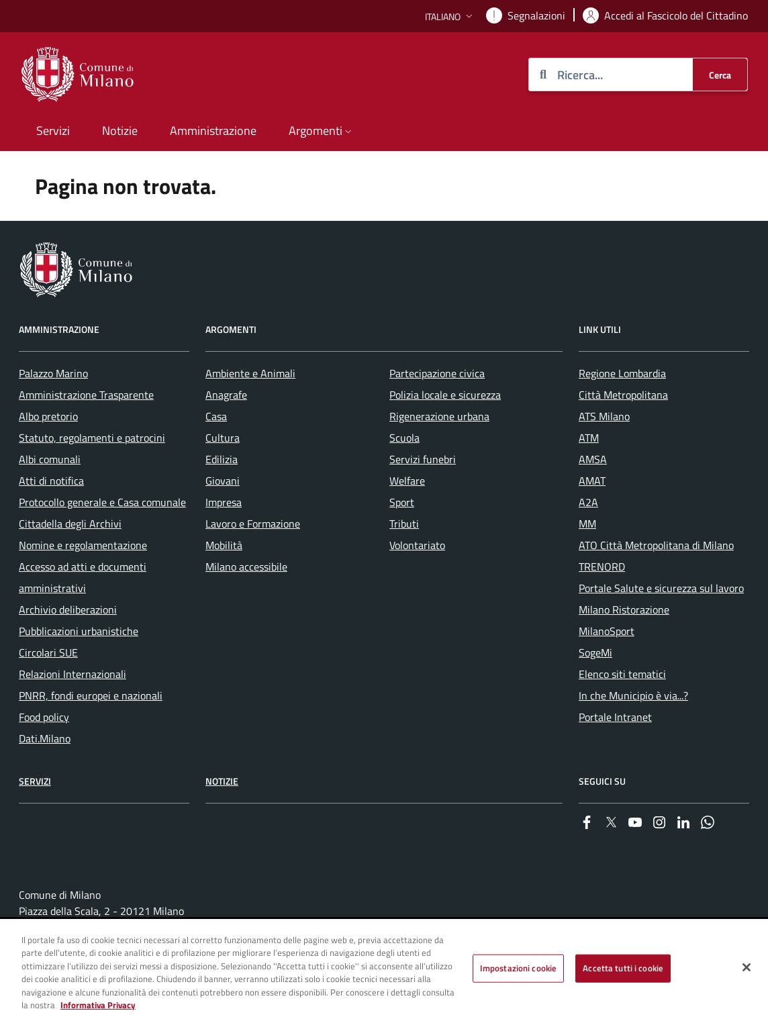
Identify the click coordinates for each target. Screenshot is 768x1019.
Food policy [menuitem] (44, 717)
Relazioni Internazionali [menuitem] (72, 674)
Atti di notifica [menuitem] (51, 481)
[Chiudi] (746, 968)
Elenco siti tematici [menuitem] (622, 674)
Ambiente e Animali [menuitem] (250, 373)
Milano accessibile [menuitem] (246, 567)
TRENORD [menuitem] (602, 567)
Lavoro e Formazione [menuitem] (252, 524)
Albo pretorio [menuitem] (48, 416)
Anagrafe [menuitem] (226, 395)
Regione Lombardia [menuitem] (622, 373)
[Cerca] (720, 74)
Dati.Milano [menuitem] (44, 738)
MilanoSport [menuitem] (606, 631)
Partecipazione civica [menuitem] (437, 373)
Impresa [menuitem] (223, 502)
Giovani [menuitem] (222, 481)
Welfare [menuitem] (407, 481)
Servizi (35, 781)
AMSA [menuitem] (593, 459)
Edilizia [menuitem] (221, 459)
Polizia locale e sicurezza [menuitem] (445, 395)
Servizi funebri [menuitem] (422, 459)
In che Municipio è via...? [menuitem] (633, 695)
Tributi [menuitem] (404, 524)
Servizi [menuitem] (53, 131)
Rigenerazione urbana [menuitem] (439, 416)
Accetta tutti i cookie (623, 968)
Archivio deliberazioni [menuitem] (68, 609)
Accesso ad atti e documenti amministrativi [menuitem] (82, 577)
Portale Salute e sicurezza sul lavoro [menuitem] (661, 588)
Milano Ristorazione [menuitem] (624, 609)
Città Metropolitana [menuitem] (623, 395)
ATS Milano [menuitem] (604, 416)
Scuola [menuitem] (404, 438)
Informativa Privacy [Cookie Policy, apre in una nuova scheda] (98, 1005)
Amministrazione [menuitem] (213, 131)
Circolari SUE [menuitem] (48, 652)
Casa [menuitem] (216, 416)
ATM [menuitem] (589, 438)
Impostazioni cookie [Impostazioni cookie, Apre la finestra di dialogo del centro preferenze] (518, 968)
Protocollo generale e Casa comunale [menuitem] (102, 502)
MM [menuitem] (587, 524)
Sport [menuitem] (401, 502)
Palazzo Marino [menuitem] (53, 373)
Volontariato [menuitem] (417, 545)
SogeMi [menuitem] (595, 652)
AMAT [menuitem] (592, 481)
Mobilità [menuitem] (223, 545)
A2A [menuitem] (588, 502)
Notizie (221, 781)
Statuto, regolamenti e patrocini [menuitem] (92, 438)
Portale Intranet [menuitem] (615, 717)
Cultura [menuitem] (222, 438)
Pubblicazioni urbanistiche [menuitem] (78, 631)
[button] (450, 16)
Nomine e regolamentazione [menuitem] (83, 545)
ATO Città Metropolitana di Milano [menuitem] (656, 545)
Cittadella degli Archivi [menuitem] (70, 524)
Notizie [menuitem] (120, 131)
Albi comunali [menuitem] (50, 459)
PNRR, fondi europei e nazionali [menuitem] (90, 695)
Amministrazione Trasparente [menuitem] (86, 395)
